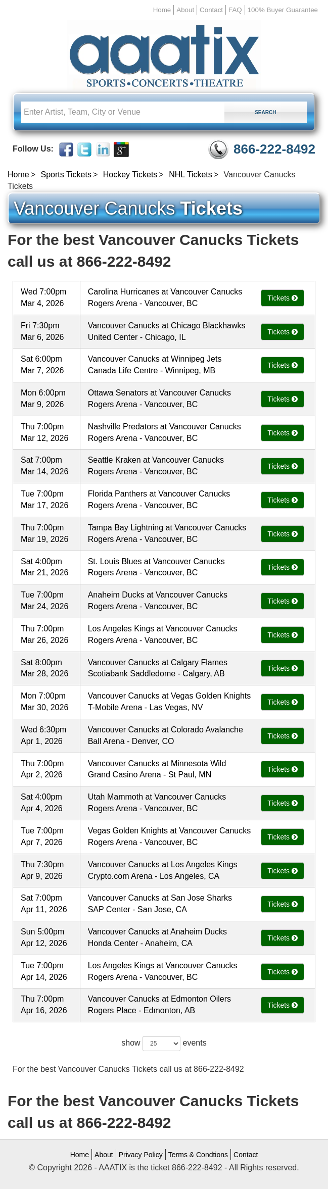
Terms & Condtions (198, 1155)
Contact (211, 10)
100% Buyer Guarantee (283, 10)
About (185, 10)
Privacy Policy (141, 1155)
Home (162, 10)
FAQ (235, 10)
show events (163, 1043)
